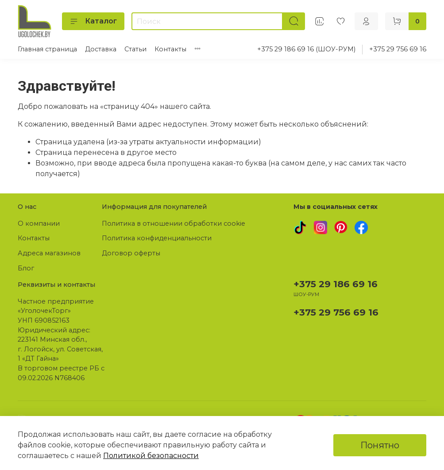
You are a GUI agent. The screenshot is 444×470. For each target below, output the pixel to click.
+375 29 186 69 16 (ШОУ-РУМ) (306, 49)
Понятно (379, 445)
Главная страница (47, 49)
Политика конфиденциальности (157, 238)
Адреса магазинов (49, 253)
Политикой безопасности (151, 455)
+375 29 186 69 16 (335, 283)
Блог (26, 268)
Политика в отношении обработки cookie (173, 223)
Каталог (93, 21)
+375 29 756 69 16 (397, 49)
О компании (39, 223)
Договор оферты (131, 253)
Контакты (170, 49)
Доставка (100, 49)
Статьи (135, 49)
